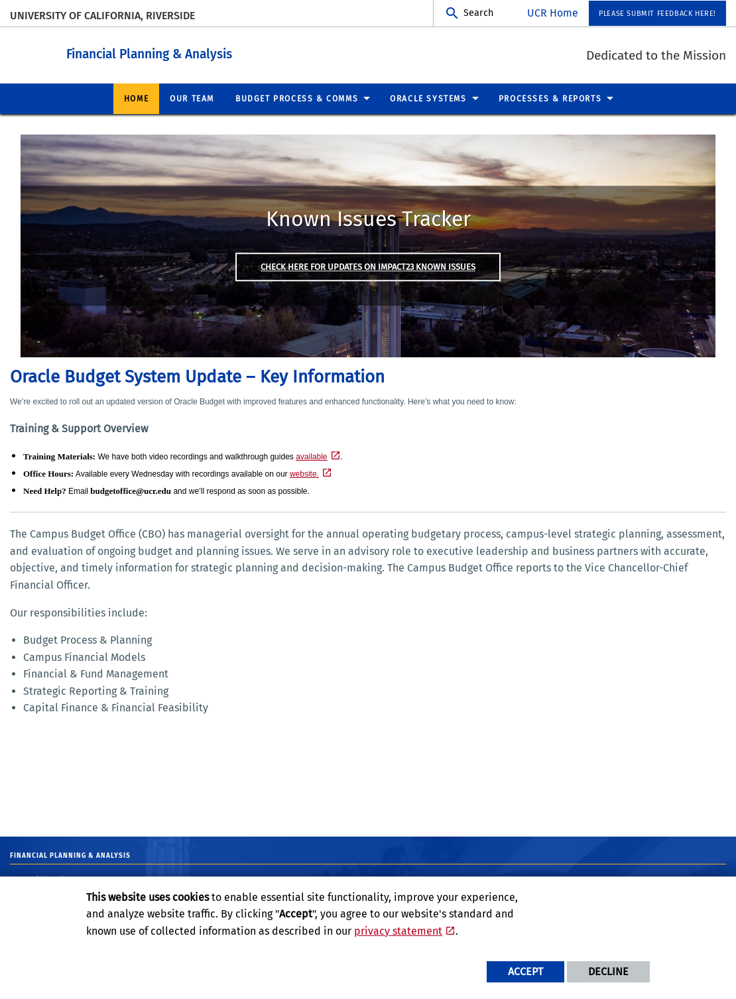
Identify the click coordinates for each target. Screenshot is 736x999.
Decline (608, 971)
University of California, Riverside (102, 15)
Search (478, 13)
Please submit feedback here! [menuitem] (657, 13)
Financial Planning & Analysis (222, 52)
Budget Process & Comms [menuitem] (296, 98)
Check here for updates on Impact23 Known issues (368, 267)
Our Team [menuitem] (192, 98)
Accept (525, 971)
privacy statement (398, 931)
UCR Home (552, 13)
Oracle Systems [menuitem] (428, 98)
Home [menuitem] (136, 98)
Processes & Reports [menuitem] (550, 98)
